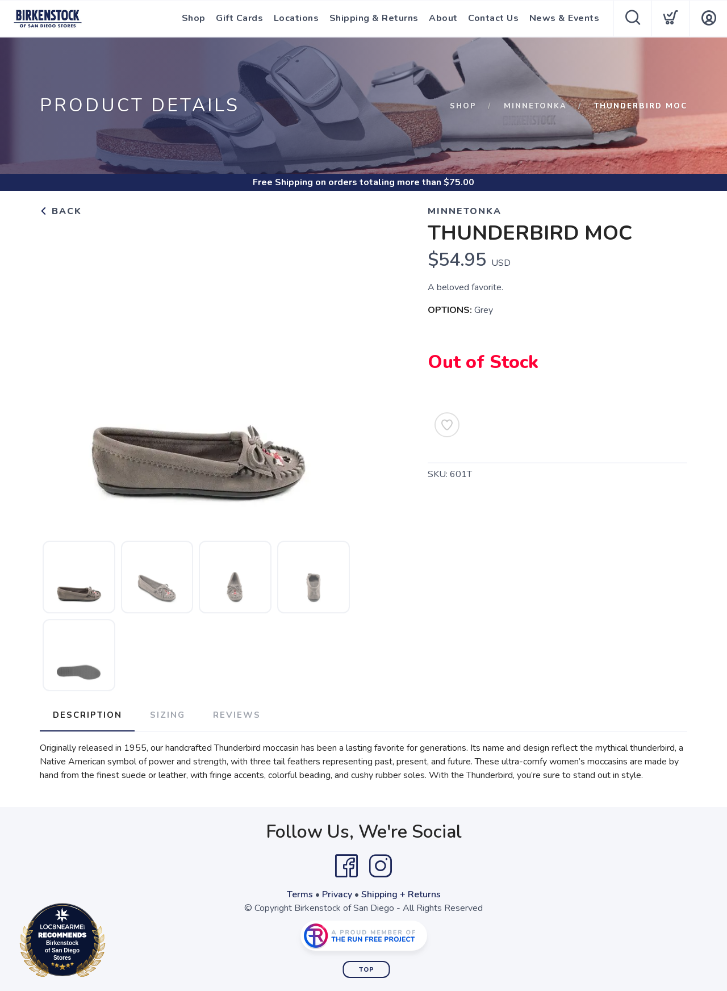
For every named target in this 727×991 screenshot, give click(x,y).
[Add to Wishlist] (446, 424)
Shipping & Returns (374, 18)
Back (61, 211)
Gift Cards (241, 18)
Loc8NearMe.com (112, 942)
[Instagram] (381, 865)
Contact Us (494, 18)
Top (366, 969)
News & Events (564, 18)
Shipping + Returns (401, 894)
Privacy (337, 894)
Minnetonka (535, 106)
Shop (195, 18)
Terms (300, 894)
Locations (297, 18)
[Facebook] (346, 865)
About (443, 18)
